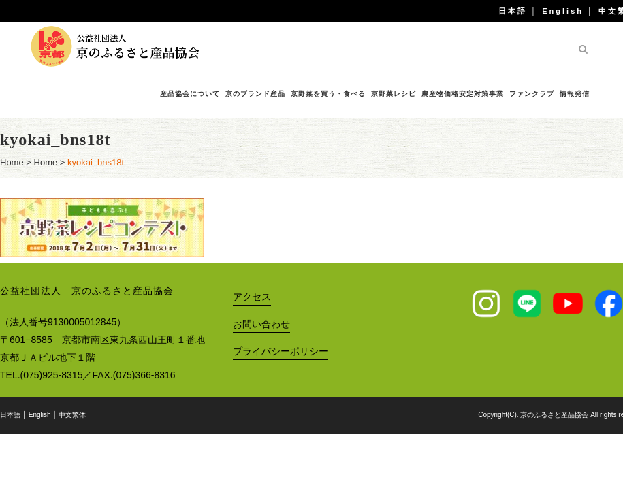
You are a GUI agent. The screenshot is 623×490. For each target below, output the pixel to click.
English (563, 11)
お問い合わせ (261, 323)
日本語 (512, 11)
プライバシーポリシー (280, 351)
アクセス (252, 296)
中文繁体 (72, 415)
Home (12, 162)
